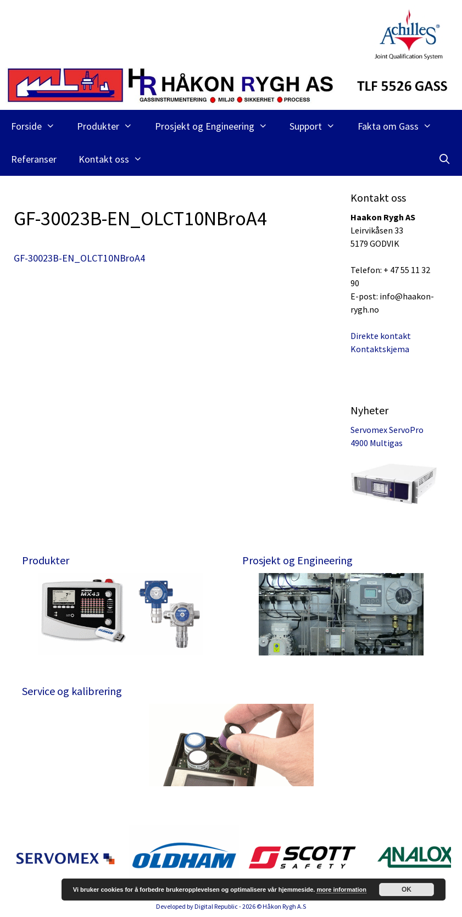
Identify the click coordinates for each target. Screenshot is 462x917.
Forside (38, 126)
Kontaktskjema (379, 348)
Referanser (34, 159)
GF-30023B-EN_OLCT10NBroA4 (79, 258)
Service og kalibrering (72, 691)
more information (341, 889)
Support (318, 126)
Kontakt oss (116, 159)
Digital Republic (216, 906)
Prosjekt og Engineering (217, 126)
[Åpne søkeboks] (444, 159)
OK (406, 889)
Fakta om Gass (400, 126)
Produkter (110, 126)
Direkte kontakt (380, 335)
